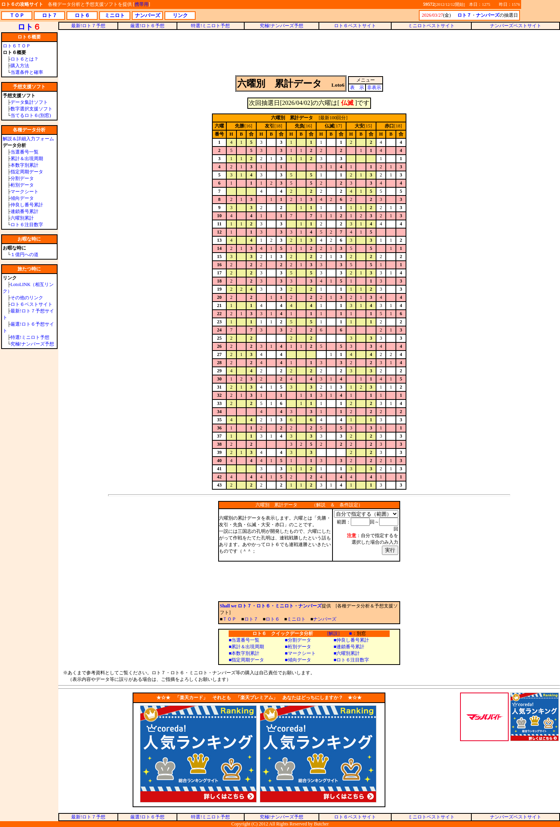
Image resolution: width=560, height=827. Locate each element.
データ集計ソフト (29, 102)
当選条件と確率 (26, 72)
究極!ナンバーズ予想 (32, 344)
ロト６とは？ (24, 59)
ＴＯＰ (229, 619)
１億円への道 (24, 254)
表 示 (357, 87)
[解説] (333, 633)
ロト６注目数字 (26, 224)
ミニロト (296, 619)
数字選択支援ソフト (31, 109)
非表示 (374, 87)
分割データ (22, 178)
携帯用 (142, 4)
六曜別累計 (22, 218)
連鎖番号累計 (24, 211)
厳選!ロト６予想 (147, 25)
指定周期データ (26, 171)
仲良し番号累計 (26, 205)
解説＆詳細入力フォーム (28, 138)
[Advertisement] (309, 52)
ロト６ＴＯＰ (17, 46)
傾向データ (22, 198)
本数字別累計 (24, 165)
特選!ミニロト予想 (29, 337)
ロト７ (251, 619)
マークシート (24, 191)
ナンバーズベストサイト (515, 25)
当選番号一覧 (24, 152)
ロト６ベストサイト (31, 304)
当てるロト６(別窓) (30, 115)
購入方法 (19, 65)
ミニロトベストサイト (431, 25)
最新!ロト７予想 (88, 25)
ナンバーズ (324, 619)
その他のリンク (26, 297)
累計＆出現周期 (26, 158)
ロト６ (273, 619)
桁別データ (22, 185)
